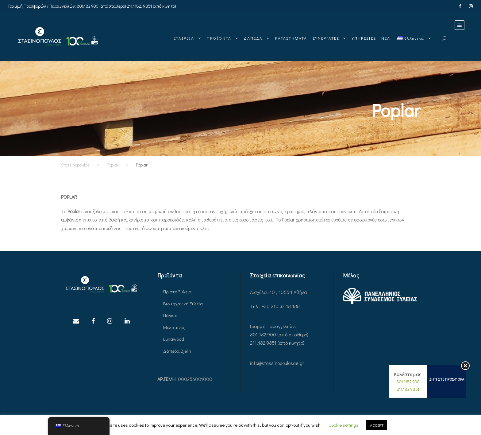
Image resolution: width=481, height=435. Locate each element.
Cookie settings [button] (344, 425)
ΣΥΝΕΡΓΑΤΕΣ (326, 38)
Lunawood (173, 339)
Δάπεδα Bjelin (177, 351)
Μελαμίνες (174, 327)
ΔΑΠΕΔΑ (253, 38)
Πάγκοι (170, 315)
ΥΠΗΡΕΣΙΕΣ (364, 38)
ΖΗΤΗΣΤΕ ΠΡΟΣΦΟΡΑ (446, 379)
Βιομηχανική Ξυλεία (183, 303)
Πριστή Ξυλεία (177, 291)
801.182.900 (87, 6)
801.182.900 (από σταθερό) (279, 334)
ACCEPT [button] (376, 425)
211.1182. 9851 (139, 6)
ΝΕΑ (385, 38)
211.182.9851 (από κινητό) (277, 342)
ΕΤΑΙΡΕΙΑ (184, 38)
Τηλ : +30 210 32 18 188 (275, 306)
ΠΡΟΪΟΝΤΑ (219, 38)
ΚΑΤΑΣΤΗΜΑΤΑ (291, 38)
